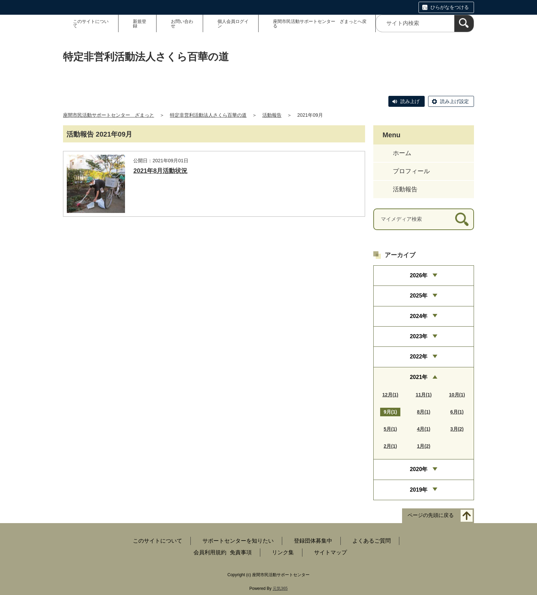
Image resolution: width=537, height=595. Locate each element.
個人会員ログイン (233, 23)
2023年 (419, 336)
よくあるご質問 (371, 541)
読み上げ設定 (454, 101)
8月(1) (423, 412)
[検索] (464, 23)
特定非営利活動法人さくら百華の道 (208, 115)
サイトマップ (330, 552)
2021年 (419, 377)
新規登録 (139, 23)
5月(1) (390, 429)
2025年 (419, 296)
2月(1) (390, 446)
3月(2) (457, 429)
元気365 (280, 588)
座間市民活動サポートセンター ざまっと (108, 115)
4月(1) (423, 429)
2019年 (419, 490)
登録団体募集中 (313, 541)
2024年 (419, 316)
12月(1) (390, 394)
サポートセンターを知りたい (238, 541)
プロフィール (411, 171)
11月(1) (424, 394)
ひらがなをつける (449, 7)
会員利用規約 (209, 552)
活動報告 (272, 115)
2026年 (419, 275)
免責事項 (241, 552)
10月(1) (457, 394)
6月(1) (457, 412)
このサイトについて (91, 23)
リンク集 (283, 552)
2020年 (419, 469)
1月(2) (423, 446)
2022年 (419, 356)
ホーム (402, 153)
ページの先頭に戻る (431, 515)
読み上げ (410, 101)
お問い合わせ (182, 23)
